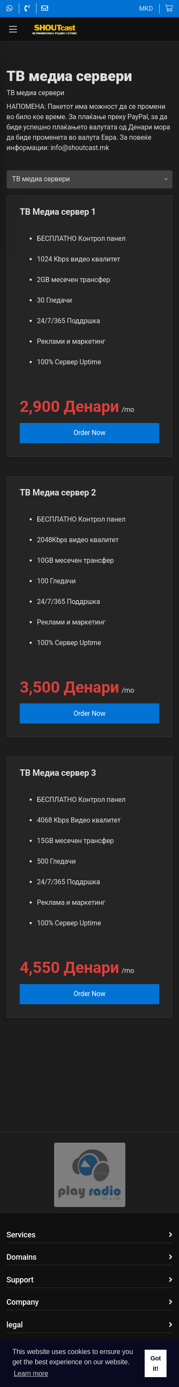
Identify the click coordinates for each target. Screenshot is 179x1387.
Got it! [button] (155, 1363)
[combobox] (89, 202)
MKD (146, 8)
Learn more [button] (31, 1373)
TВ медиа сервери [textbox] (41, 202)
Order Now (89, 456)
